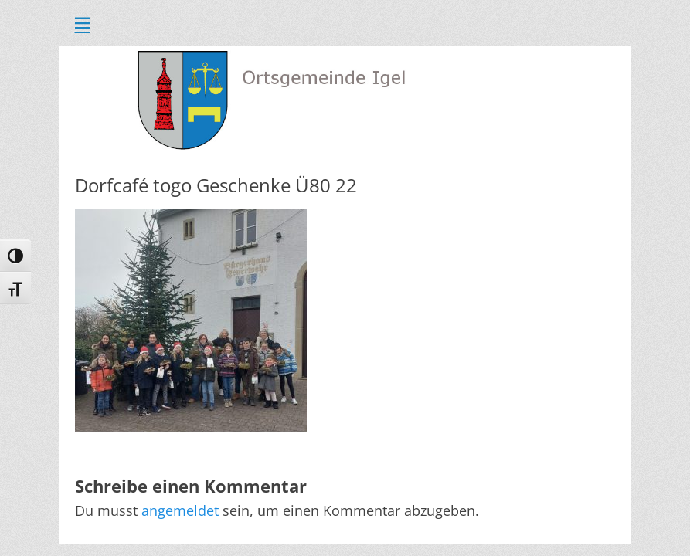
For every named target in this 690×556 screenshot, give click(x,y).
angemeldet (180, 510)
